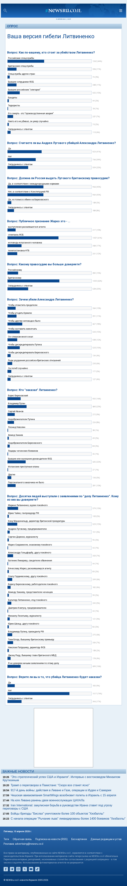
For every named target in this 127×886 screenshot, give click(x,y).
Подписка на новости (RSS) (51, 839)
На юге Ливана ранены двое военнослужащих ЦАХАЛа (47, 800)
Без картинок (79, 839)
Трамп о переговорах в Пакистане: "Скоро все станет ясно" (50, 785)
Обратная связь (22, 839)
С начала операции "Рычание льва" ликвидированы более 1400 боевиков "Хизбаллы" (68, 818)
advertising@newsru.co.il (29, 843)
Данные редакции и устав (106, 839)
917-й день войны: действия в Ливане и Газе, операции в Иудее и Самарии (61, 790)
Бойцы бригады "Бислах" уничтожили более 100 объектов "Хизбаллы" (57, 813)
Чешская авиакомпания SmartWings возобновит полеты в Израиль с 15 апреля (63, 795)
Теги (6, 839)
